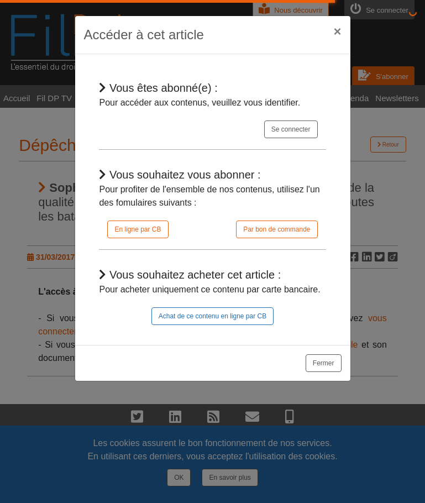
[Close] (337, 31)
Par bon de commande (276, 229)
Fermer (323, 363)
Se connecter (291, 129)
